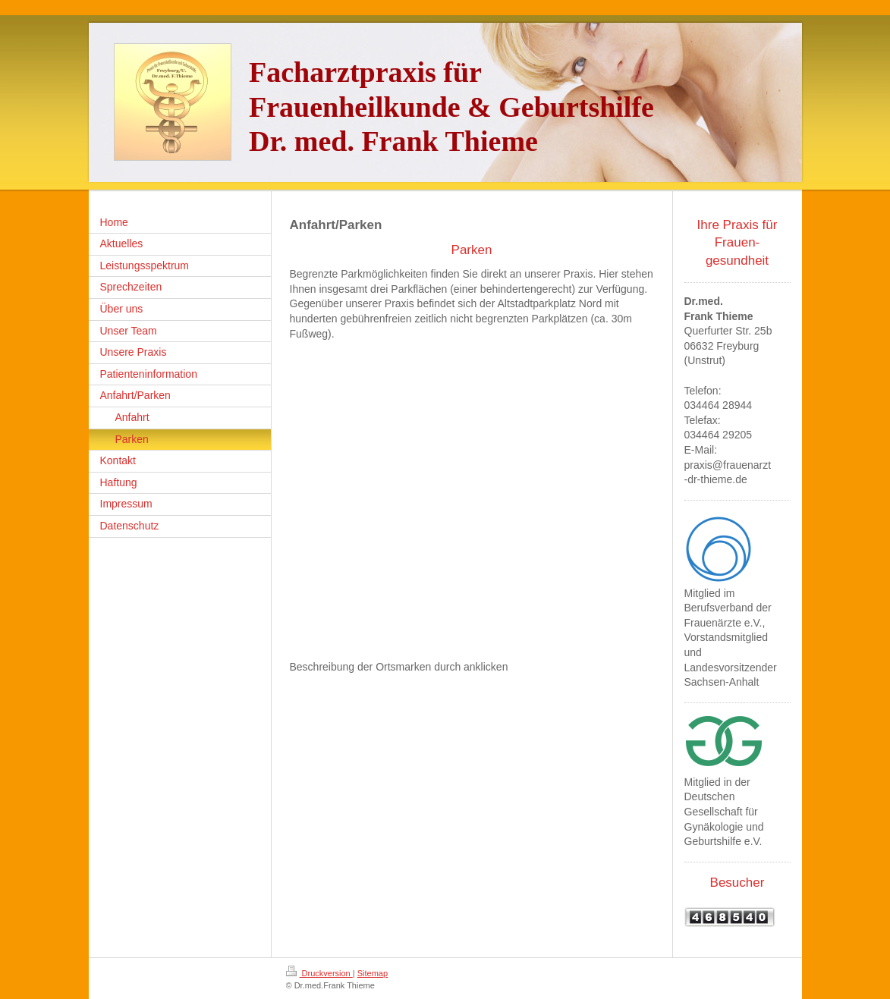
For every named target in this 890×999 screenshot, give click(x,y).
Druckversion (319, 973)
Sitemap (372, 973)
